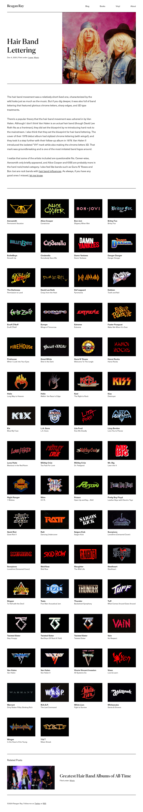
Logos (30, 57)
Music (36, 57)
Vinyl (118, 6)
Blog (87, 6)
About (133, 6)
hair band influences (50, 171)
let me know (36, 175)
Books (102, 6)
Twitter (37, 803)
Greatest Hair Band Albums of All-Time (95, 775)
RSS (44, 803)
